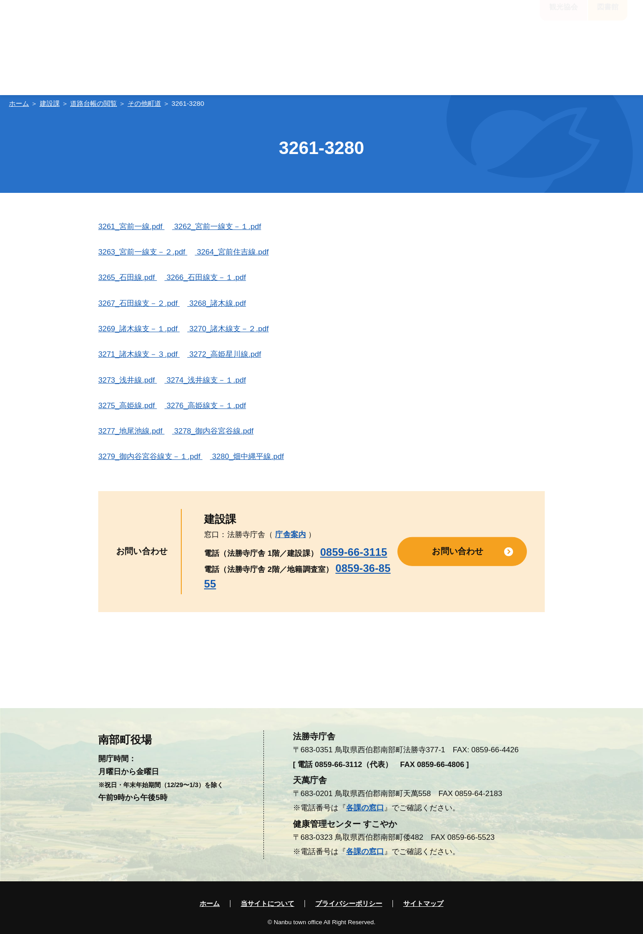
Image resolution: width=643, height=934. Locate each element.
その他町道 (144, 103)
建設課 (50, 103)
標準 (290, 19)
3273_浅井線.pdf (127, 380)
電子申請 (524, 44)
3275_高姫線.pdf (127, 405)
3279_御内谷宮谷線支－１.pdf (150, 456)
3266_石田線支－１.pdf (205, 277)
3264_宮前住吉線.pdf (231, 252)
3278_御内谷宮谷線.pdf (212, 431)
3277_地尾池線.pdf (131, 431)
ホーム (19, 103)
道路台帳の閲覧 (93, 103)
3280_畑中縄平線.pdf (247, 456)
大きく (318, 19)
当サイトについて (267, 903)
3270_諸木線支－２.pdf (227, 329)
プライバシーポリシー (348, 903)
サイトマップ (423, 903)
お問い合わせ (457, 551)
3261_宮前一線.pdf (131, 226)
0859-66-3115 (353, 552)
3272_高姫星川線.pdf (224, 354)
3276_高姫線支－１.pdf (205, 405)
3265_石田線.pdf (127, 277)
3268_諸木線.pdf (216, 303)
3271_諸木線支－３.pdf (139, 354)
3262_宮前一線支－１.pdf (216, 226)
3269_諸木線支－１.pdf (139, 329)
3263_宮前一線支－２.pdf (142, 252)
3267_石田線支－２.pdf (139, 303)
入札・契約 (589, 44)
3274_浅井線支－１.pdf (205, 380)
